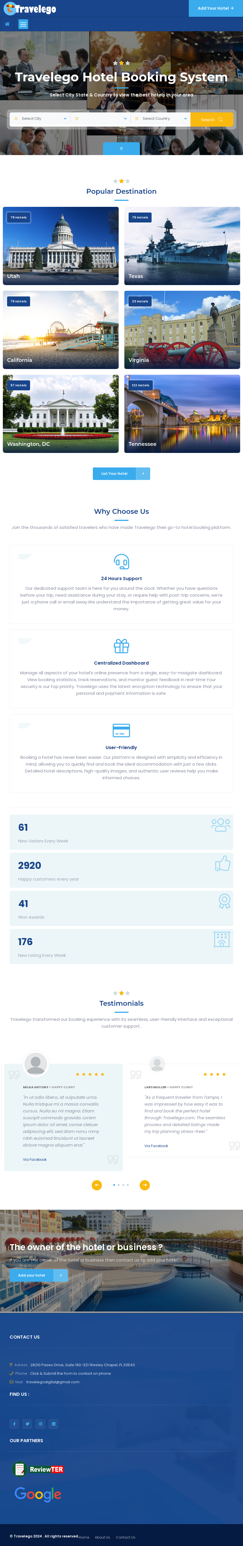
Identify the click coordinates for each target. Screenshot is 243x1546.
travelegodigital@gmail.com (52, 1382)
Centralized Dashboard (121, 663)
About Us (102, 1537)
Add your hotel (43, 1275)
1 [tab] (114, 1185)
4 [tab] (128, 1185)
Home (84, 1537)
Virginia (139, 360)
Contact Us (125, 1537)
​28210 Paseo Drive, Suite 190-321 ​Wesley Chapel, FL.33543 (82, 1365)
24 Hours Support (121, 578)
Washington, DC (28, 444)
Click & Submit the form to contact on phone (70, 1373)
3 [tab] (123, 1185)
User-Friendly (121, 747)
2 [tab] (119, 1185)
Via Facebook (35, 1159)
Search (212, 119)
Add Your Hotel (216, 8)
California (19, 360)
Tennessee (142, 444)
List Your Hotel (125, 473)
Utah (13, 276)
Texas (136, 276)
